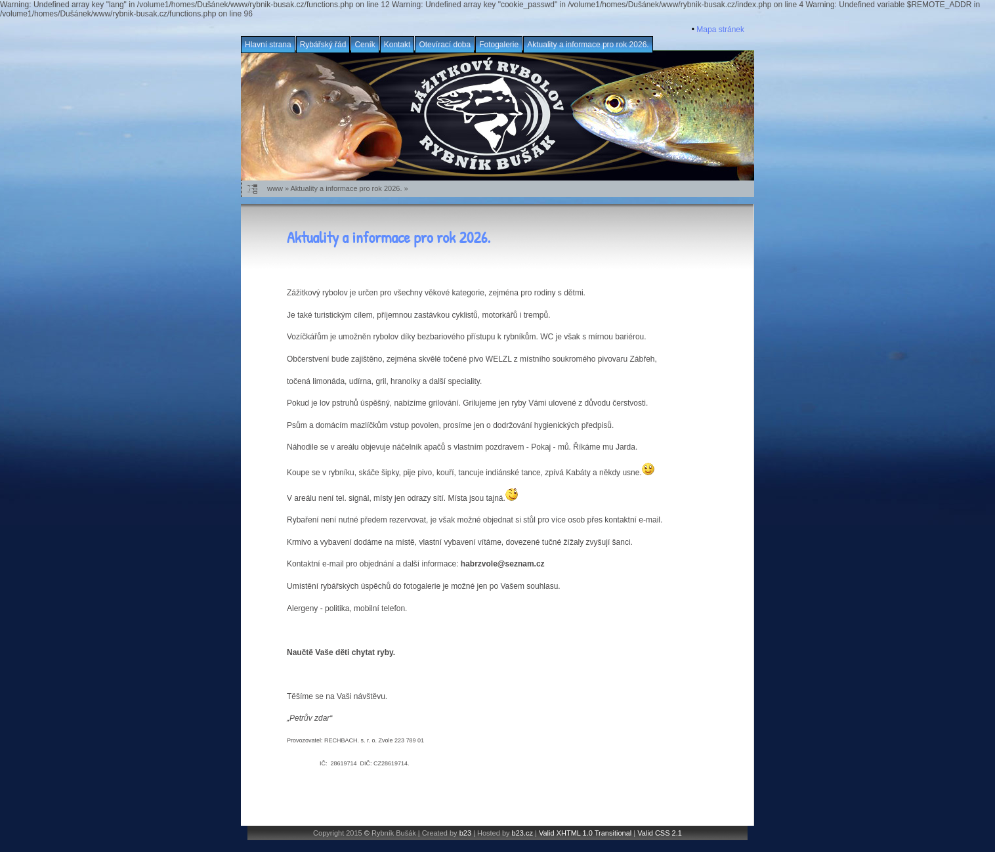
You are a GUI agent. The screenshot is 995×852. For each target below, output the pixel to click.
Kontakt (397, 44)
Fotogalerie (499, 44)
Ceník (364, 44)
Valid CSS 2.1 (659, 833)
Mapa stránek (720, 29)
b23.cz (522, 833)
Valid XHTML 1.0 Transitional (585, 833)
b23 (465, 833)
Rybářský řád (323, 44)
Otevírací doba (445, 44)
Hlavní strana (268, 44)
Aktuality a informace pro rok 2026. (587, 44)
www (275, 188)
